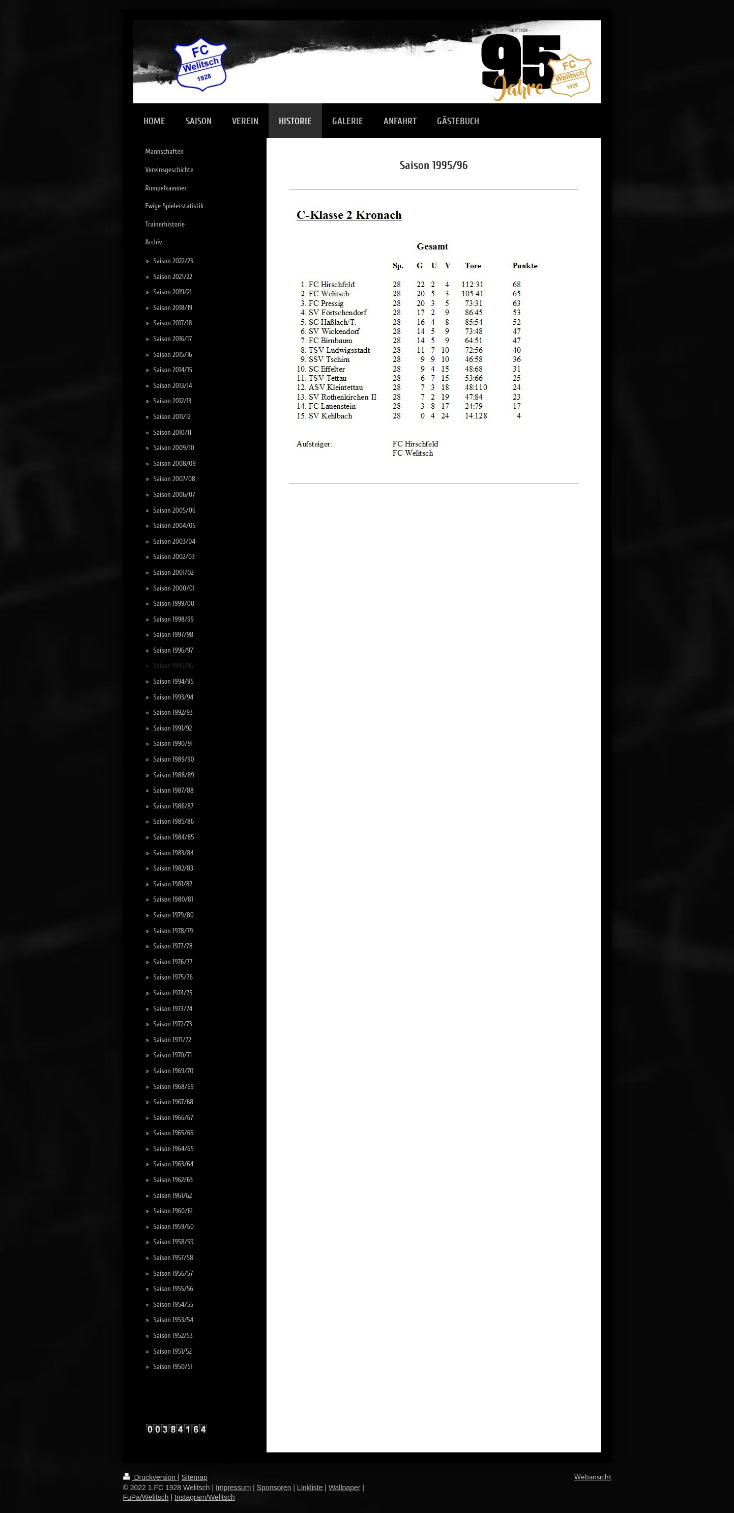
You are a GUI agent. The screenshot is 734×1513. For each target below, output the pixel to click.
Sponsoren (274, 1487)
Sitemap (195, 1477)
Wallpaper (345, 1487)
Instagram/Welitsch (204, 1497)
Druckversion (150, 1477)
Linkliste (310, 1487)
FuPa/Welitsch (146, 1497)
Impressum (233, 1487)
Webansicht (592, 1477)
